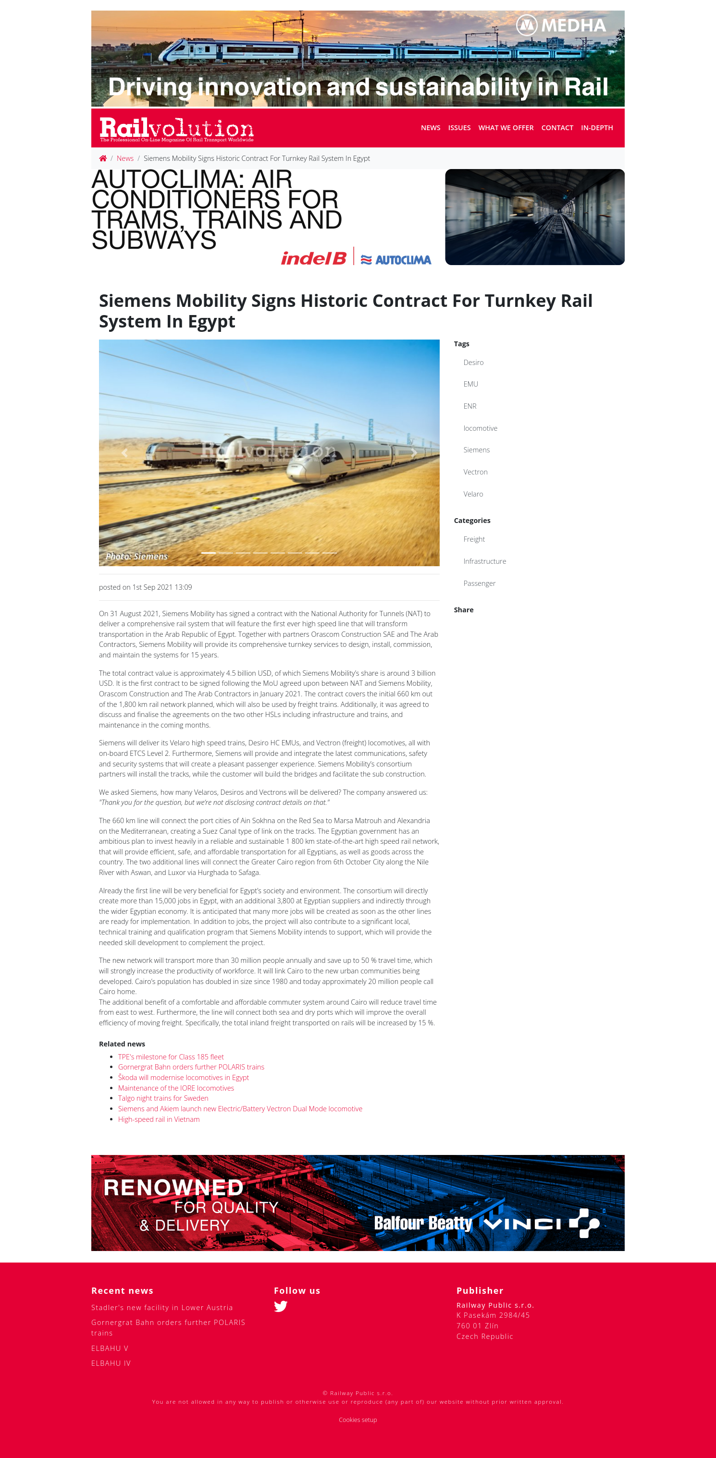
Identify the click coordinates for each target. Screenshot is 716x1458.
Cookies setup (358, 1420)
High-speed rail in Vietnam (159, 1119)
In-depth (597, 127)
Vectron (476, 471)
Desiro (474, 362)
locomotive (481, 428)
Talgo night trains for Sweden (163, 1098)
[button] (124, 453)
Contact (558, 127)
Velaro (473, 493)
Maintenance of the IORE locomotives (176, 1088)
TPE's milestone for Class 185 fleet (171, 1056)
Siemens (477, 449)
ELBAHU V (110, 1348)
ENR (470, 406)
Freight (474, 539)
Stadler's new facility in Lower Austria (162, 1307)
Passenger (480, 583)
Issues (459, 127)
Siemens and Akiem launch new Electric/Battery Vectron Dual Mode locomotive (240, 1108)
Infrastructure (485, 561)
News (431, 127)
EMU (471, 384)
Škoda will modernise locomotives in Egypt (183, 1077)
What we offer (506, 127)
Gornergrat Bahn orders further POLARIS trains (191, 1066)
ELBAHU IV (111, 1363)
